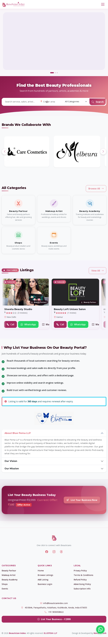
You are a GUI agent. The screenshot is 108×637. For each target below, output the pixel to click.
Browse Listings (45, 575)
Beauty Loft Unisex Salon (70, 309)
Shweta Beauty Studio (18, 309)
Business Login (45, 584)
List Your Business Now (82, 500)
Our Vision (10, 461)
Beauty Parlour (9, 570)
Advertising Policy (82, 584)
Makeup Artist (8, 575)
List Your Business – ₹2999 (54, 619)
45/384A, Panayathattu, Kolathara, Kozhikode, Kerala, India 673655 (56, 607)
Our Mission (11, 468)
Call (10, 324)
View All (97, 270)
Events (5, 588)
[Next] (103, 151)
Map (46, 324)
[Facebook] (46, 551)
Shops (5, 584)
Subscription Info (82, 588)
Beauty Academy (9, 579)
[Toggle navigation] (103, 4)
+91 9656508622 (56, 612)
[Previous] (5, 151)
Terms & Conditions (83, 575)
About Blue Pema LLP (17, 433)
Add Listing (43, 579)
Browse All (96, 188)
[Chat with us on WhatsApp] (100, 629)
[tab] (52, 72)
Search (98, 101)
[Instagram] (54, 551)
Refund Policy (80, 579)
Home (41, 570)
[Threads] (61, 551)
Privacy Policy (80, 570)
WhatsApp (28, 324)
